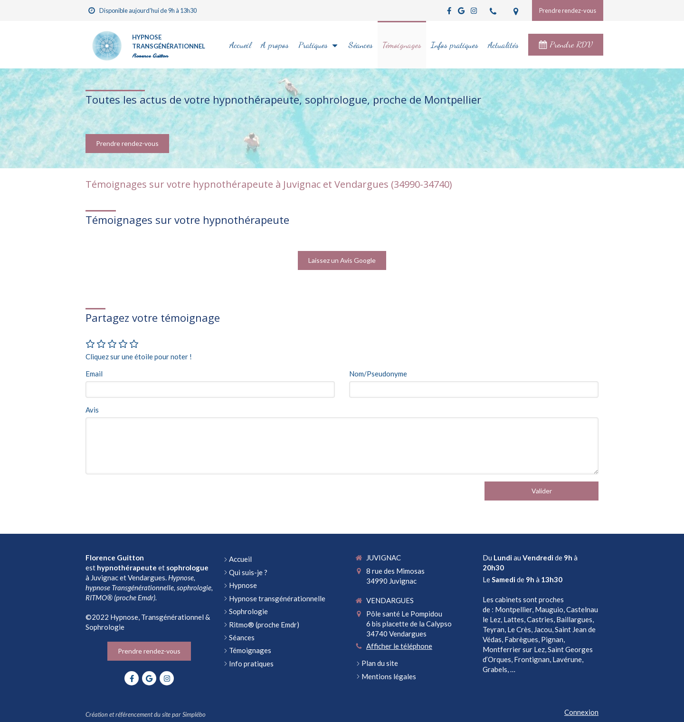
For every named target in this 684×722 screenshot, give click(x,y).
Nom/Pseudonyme (378, 373)
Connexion (581, 712)
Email (94, 373)
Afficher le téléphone (399, 646)
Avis (92, 409)
